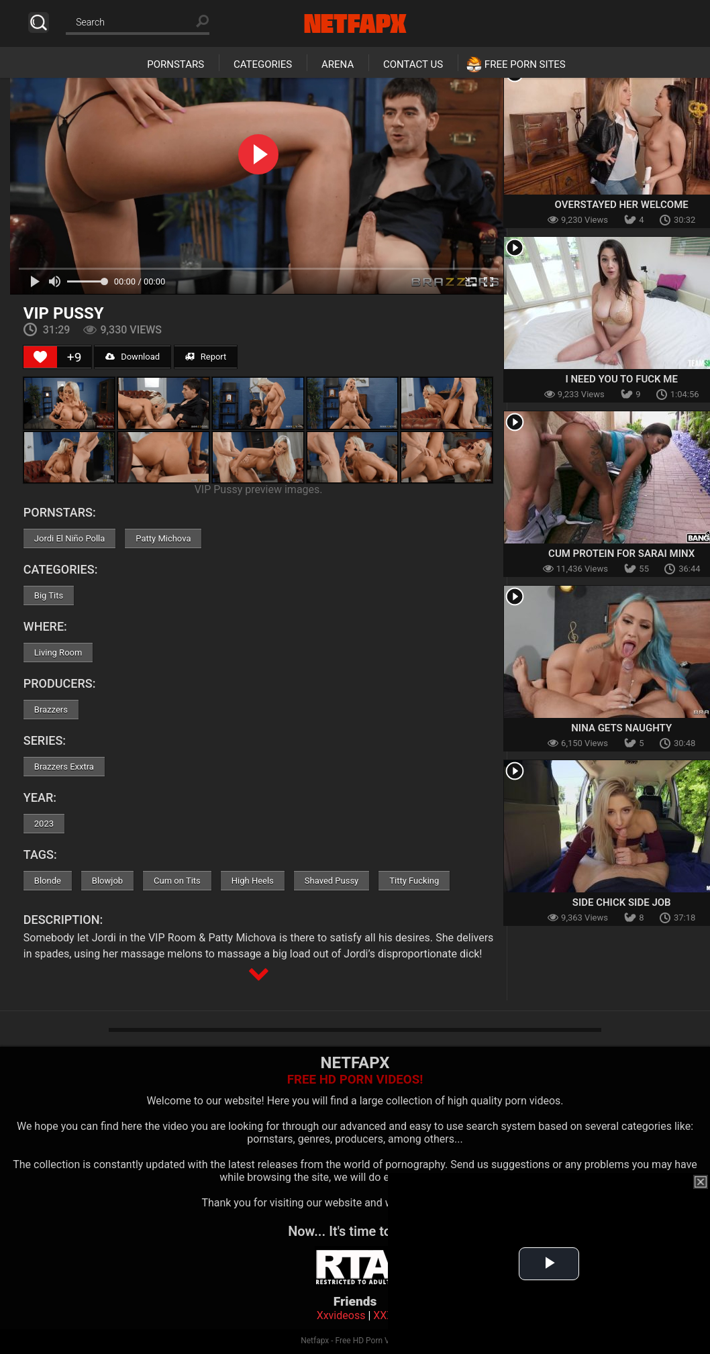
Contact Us (413, 64)
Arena (337, 64)
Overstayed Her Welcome (622, 205)
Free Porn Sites (525, 64)
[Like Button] (40, 357)
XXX (383, 1315)
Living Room (58, 652)
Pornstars (175, 64)
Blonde (47, 881)
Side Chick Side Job (621, 902)
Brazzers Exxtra (64, 767)
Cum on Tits (177, 881)
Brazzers (51, 710)
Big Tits (48, 595)
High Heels (253, 881)
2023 (44, 824)
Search (38, 22)
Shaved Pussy (331, 881)
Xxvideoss (341, 1315)
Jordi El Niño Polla (69, 538)
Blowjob (107, 881)
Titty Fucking (414, 881)
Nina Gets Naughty (621, 728)
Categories (263, 64)
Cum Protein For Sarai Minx (621, 554)
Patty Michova (163, 538)
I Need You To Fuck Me (621, 379)
